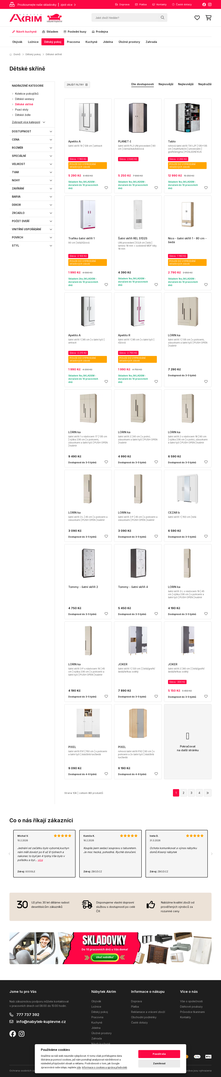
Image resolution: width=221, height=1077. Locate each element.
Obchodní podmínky (143, 1017)
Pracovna (73, 41)
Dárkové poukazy (191, 1006)
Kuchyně (91, 41)
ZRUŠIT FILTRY (77, 84)
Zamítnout (159, 1063)
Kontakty (159, 4)
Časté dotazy (182, 4)
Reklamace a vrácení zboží (148, 1011)
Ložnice (33, 41)
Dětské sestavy (24, 99)
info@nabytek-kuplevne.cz (41, 1021)
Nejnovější (166, 84)
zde (79, 1067)
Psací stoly (21, 109)
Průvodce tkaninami (192, 1011)
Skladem (50, 31)
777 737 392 (27, 1014)
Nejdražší (205, 84)
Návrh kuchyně (24, 31)
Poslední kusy (75, 31)
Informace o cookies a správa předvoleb (104, 1067)
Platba (141, 4)
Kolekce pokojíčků (26, 93)
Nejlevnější (186, 84)
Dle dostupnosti (142, 84)
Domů (14, 54)
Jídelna (108, 41)
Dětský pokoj (52, 41)
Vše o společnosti (191, 1001)
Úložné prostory (129, 41)
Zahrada (151, 41)
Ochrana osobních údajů (24, 1070)
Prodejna (100, 31)
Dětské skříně (54, 54)
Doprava (122, 4)
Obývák (17, 41)
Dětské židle (23, 114)
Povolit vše (159, 1054)
